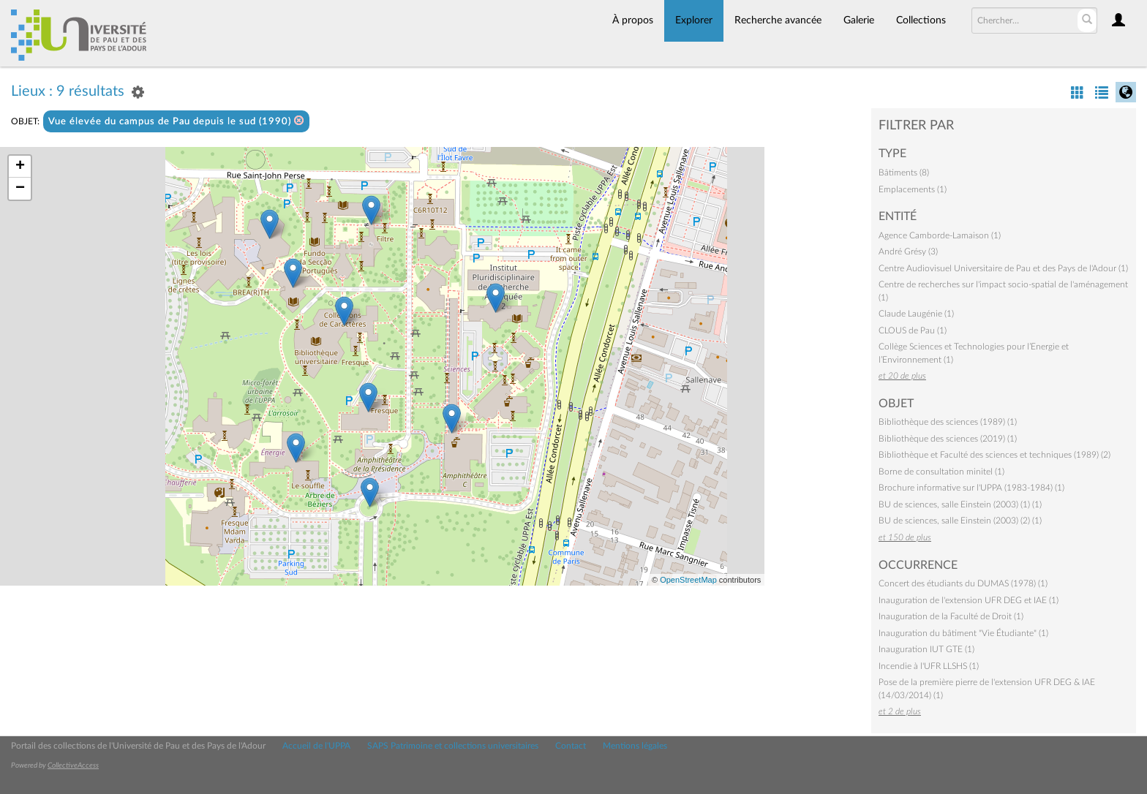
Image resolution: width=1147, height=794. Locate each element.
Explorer (693, 20)
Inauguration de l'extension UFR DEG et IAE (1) (968, 600)
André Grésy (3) (908, 251)
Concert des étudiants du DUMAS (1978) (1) (963, 583)
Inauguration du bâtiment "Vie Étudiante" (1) (963, 633)
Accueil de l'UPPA (316, 745)
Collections (921, 20)
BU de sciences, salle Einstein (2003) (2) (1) (960, 520)
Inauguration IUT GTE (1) (926, 649)
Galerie (858, 20)
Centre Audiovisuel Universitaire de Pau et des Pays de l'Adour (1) (1003, 268)
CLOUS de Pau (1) (913, 330)
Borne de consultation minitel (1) (941, 471)
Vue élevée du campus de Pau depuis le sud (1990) (176, 121)
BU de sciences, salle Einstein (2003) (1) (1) (960, 504)
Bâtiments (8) (904, 172)
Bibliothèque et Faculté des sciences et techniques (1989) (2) (994, 454)
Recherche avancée (777, 20)
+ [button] (20, 167)
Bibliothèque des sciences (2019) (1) (948, 438)
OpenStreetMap (688, 579)
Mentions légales (635, 745)
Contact (570, 745)
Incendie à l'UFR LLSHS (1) (929, 666)
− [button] (20, 189)
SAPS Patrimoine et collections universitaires (452, 745)
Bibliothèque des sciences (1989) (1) (948, 421)
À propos (632, 20)
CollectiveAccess (73, 765)
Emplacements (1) (913, 189)
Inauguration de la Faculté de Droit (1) (951, 616)
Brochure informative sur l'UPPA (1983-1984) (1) (971, 487)
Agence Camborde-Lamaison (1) (940, 235)
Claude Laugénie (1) (916, 313)
